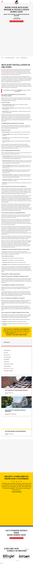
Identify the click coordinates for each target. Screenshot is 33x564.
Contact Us (11, 490)
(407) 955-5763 (17, 18)
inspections (6, 114)
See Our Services (9, 360)
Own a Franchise (21, 490)
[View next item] (19, 465)
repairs (13, 114)
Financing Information (10, 381)
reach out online (21, 300)
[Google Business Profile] (12, 495)
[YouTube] (20, 495)
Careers (29, 490)
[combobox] (2, 563)
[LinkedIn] (18, 495)
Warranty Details (9, 401)
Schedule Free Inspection (16, 21)
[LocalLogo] (16, 2)
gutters (23, 159)
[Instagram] (16, 495)
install (15, 159)
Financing (4, 490)
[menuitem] (16, 318)
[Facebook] (14, 495)
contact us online (26, 57)
